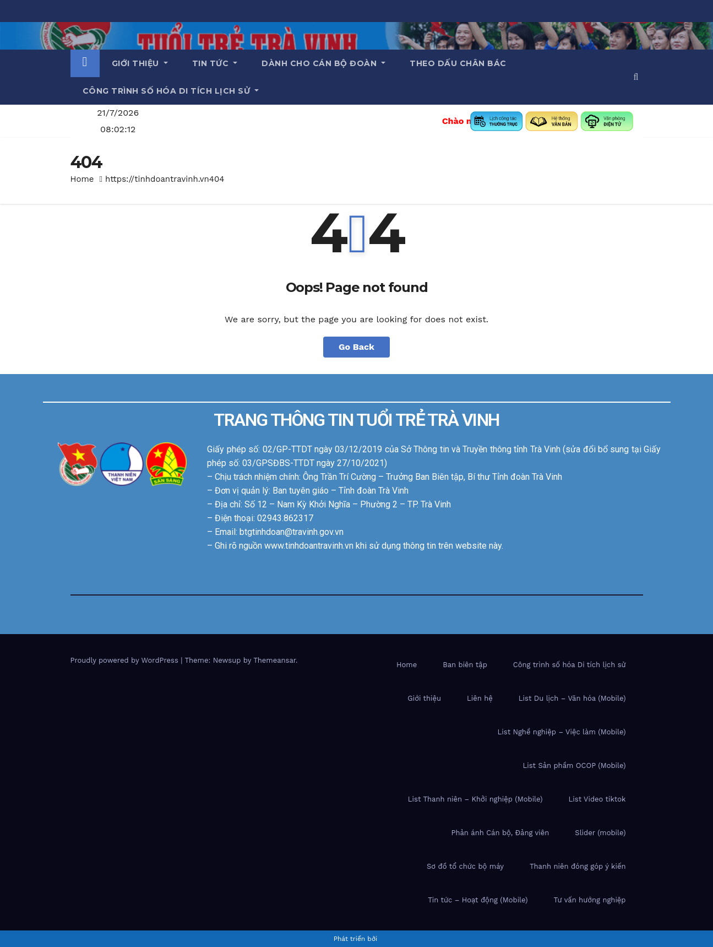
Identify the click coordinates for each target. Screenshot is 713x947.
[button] (636, 77)
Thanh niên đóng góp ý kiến (578, 866)
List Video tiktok (597, 799)
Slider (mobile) (600, 833)
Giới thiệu (140, 63)
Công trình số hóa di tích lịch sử (171, 91)
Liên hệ (480, 698)
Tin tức (215, 63)
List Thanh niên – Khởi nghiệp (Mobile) (475, 799)
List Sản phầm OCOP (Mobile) (573, 765)
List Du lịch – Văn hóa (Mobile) (572, 698)
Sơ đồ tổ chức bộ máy (465, 866)
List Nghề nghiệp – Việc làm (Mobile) (562, 732)
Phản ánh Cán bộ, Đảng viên (500, 833)
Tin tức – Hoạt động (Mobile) (477, 900)
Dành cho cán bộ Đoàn (323, 63)
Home (82, 179)
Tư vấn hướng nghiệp (590, 900)
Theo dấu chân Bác (458, 63)
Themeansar (274, 660)
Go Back (356, 347)
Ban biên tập (465, 665)
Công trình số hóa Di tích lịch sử (569, 665)
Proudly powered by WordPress (125, 660)
